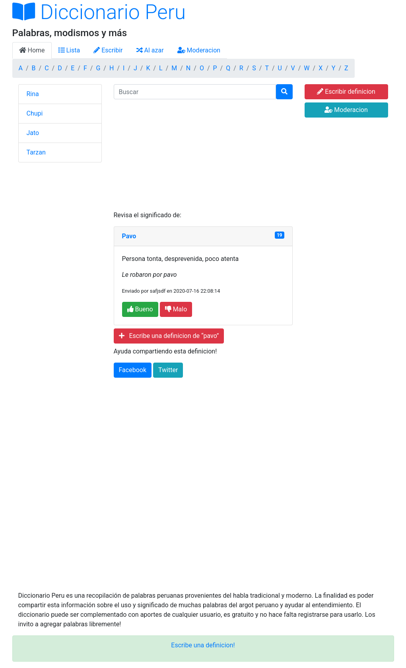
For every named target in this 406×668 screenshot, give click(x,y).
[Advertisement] (203, 154)
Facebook (132, 370)
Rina (33, 94)
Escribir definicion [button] (346, 91)
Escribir (107, 50)
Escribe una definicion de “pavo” (169, 336)
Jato (33, 133)
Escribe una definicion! (203, 645)
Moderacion (199, 50)
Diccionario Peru (99, 12)
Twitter (168, 370)
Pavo (129, 236)
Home (32, 50)
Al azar (150, 50)
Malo (176, 309)
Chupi (35, 113)
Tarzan (36, 152)
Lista (69, 50)
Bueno (140, 309)
